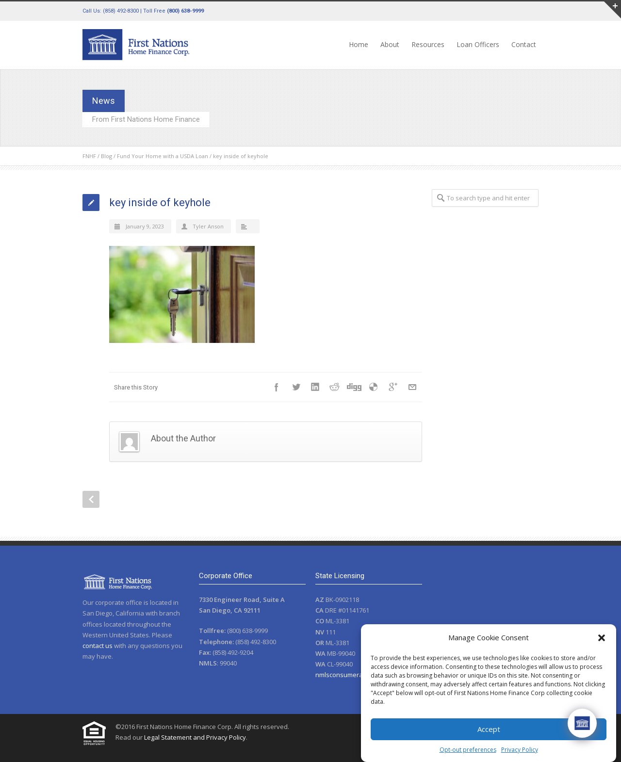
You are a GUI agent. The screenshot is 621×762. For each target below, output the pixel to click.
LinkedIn (315, 387)
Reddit (334, 387)
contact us (97, 645)
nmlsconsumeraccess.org (353, 674)
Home (358, 44)
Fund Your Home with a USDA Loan (162, 156)
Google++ (393, 387)
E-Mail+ (412, 387)
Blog (106, 156)
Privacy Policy (519, 750)
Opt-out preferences (468, 750)
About (389, 44)
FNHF (89, 156)
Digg (354, 387)
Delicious (373, 387)
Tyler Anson (208, 226)
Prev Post (90, 499)
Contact (523, 44)
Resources (427, 44)
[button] (601, 638)
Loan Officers (478, 44)
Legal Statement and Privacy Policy (195, 737)
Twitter (296, 387)
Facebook (276, 387)
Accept (488, 729)
